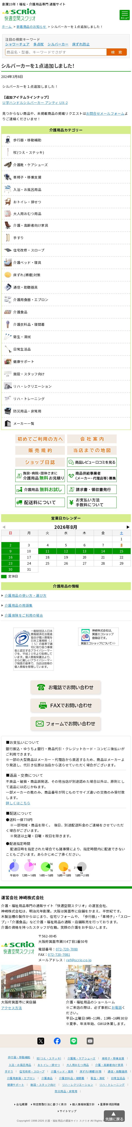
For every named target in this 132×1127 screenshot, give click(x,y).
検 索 (116, 52)
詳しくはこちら (18, 803)
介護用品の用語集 (19, 605)
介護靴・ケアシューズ (82, 1075)
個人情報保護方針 (83, 1121)
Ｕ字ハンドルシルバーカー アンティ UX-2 (35, 102)
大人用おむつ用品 (77, 1081)
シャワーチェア (17, 44)
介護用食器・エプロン (21, 1094)
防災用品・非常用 (66, 1107)
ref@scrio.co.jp (79, 976)
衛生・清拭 (98, 1094)
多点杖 (38, 44)
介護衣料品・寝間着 (71, 1094)
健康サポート (15, 1101)
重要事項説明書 (110, 1121)
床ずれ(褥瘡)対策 (91, 1088)
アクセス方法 (11, 1024)
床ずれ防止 (81, 44)
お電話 (117, 1024)
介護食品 (47, 1094)
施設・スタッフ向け (43, 1101)
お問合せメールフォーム (105, 113)
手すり (9, 1088)
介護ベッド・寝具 (62, 1088)
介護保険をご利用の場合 (24, 615)
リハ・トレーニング (112, 1101)
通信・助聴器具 (117, 1088)
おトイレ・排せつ (49, 1081)
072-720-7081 (59, 971)
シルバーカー (58, 44)
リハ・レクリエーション (77, 1101)
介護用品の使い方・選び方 (26, 595)
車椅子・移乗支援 (113, 1075)
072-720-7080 (67, 965)
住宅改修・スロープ (32, 1088)
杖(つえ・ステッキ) (49, 1075)
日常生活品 (118, 1094)
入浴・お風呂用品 (20, 1081)
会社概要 (21, 1121)
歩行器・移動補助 (19, 1073)
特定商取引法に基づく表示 (50, 1121)
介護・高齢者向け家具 (109, 1081)
